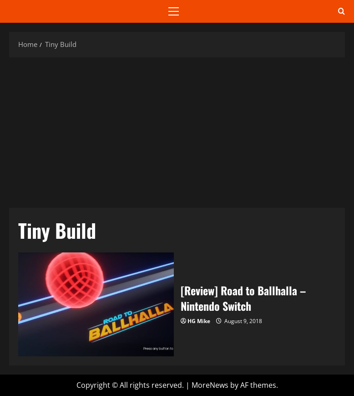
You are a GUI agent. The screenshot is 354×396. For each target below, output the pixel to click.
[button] (173, 11)
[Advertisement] (177, 130)
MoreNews (210, 385)
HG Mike (198, 321)
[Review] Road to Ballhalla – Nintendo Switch (96, 304)
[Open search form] (341, 11)
